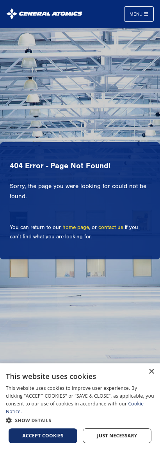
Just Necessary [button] (117, 435)
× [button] (151, 372)
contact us (110, 227)
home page (75, 227)
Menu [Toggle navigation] (139, 14)
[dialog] (80, 407)
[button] (80, 420)
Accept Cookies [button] (43, 435)
